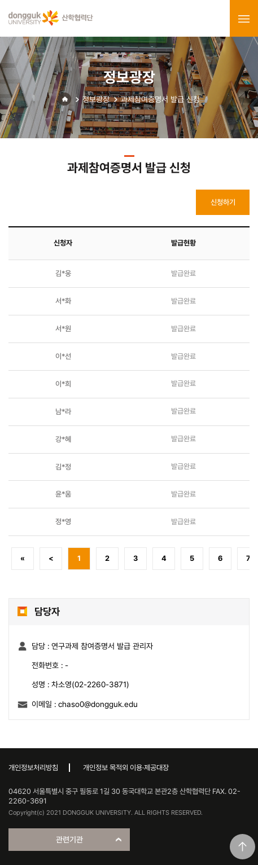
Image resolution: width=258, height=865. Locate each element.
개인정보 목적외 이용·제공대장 (126, 767)
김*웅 (63, 273)
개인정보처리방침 (33, 767)
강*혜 (63, 439)
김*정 (63, 467)
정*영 (63, 521)
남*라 (63, 411)
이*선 (63, 356)
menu (244, 18)
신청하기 (223, 202)
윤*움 (63, 494)
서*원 (63, 328)
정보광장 (96, 99)
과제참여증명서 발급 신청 (160, 99)
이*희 (63, 384)
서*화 (63, 301)
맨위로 (242, 846)
